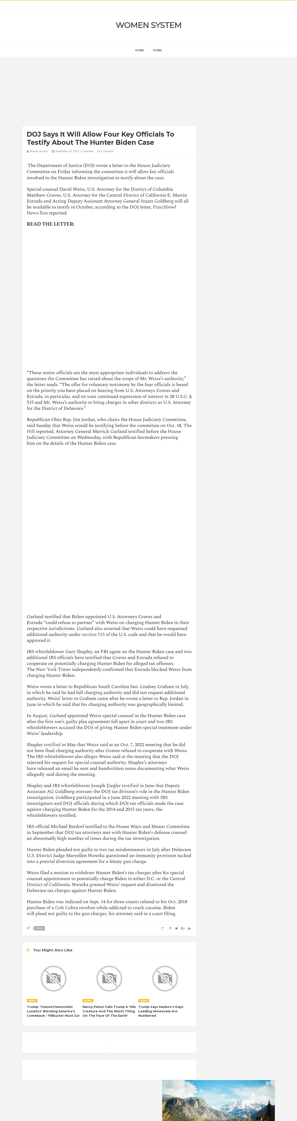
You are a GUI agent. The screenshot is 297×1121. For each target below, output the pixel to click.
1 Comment (86, 151)
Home (157, 50)
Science (213, 586)
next (211, 282)
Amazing (214, 541)
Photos (239, 578)
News (39, 928)
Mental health (256, 571)
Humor (242, 563)
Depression (246, 548)
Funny (255, 556)
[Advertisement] (109, 92)
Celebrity (228, 548)
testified (52, 744)
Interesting (236, 571)
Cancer (213, 548)
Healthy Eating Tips (220, 563)
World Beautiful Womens (224, 593)
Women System (149, 25)
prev (207, 282)
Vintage (229, 586)
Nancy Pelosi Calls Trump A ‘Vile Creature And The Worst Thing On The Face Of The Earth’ (109, 1011)
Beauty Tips (247, 541)
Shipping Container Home (228, 498)
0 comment (105, 151)
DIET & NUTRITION (221, 556)
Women (244, 586)
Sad (251, 578)
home (139, 50)
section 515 (93, 634)
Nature (212, 578)
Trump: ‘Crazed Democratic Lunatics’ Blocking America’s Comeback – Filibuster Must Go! (53, 1011)
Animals (230, 541)
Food (242, 556)
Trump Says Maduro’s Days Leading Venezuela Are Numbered (160, 1011)
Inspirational (216, 571)
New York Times (53, 669)
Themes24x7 (161, 1113)
